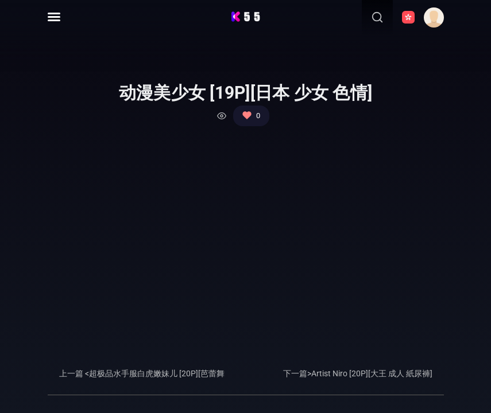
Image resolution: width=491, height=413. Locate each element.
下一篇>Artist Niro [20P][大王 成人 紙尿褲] (357, 373)
